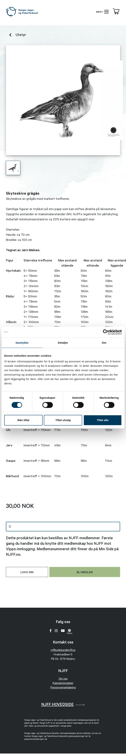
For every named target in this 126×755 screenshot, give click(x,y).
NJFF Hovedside (57, 705)
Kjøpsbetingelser (63, 683)
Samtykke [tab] (22, 342)
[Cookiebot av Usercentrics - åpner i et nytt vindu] (106, 332)
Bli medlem (85, 572)
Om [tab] (104, 342)
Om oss (63, 679)
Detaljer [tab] (63, 342)
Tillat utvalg (63, 420)
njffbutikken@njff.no (63, 650)
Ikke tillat (23, 420)
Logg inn (27, 572)
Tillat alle (102, 420)
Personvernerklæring (63, 687)
